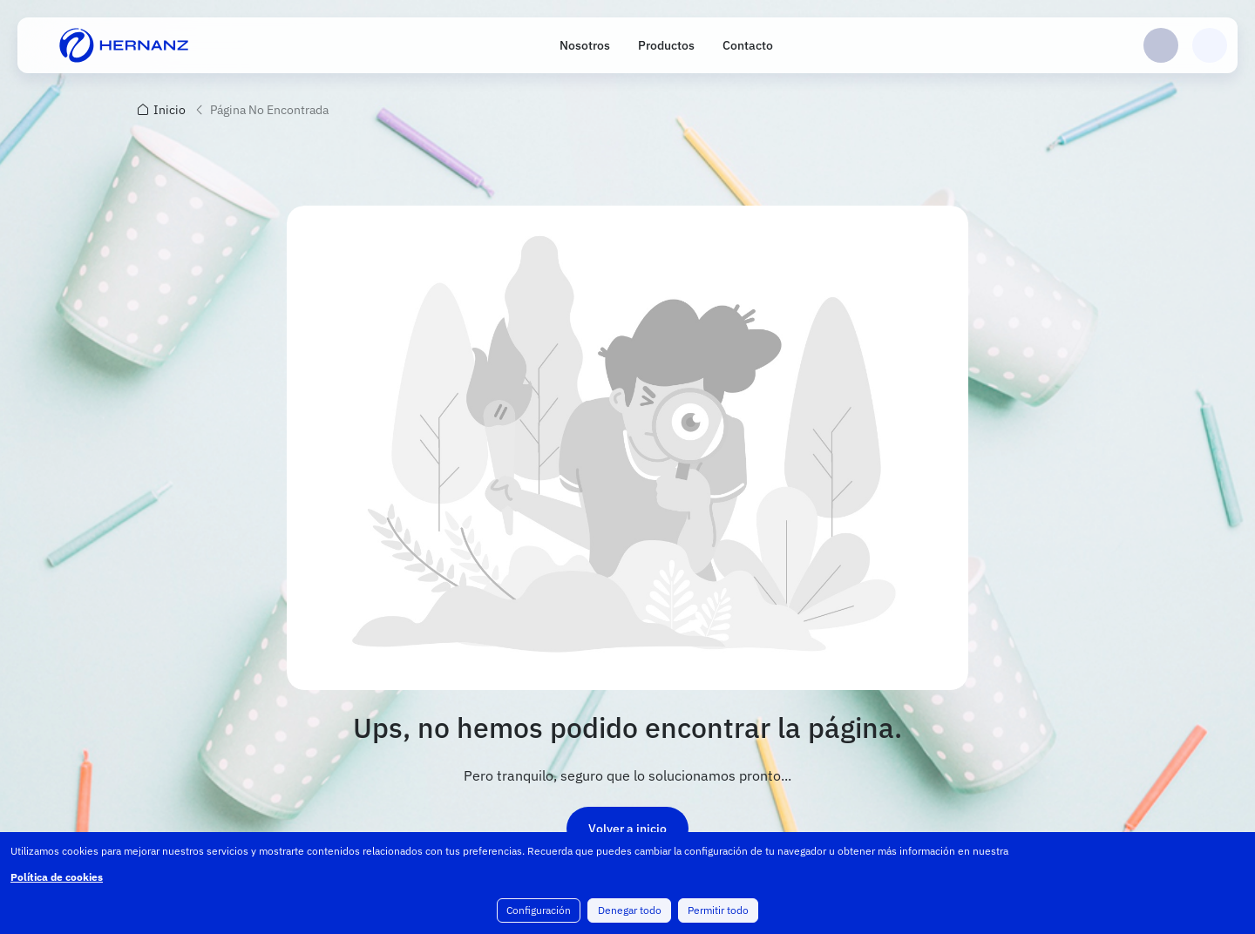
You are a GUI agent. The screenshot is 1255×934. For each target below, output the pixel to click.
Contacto (747, 45)
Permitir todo (718, 910)
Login (1160, 45)
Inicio (169, 110)
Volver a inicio (627, 828)
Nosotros (585, 45)
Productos (666, 45)
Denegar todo (629, 910)
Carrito (1209, 45)
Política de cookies (56, 877)
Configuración (539, 910)
